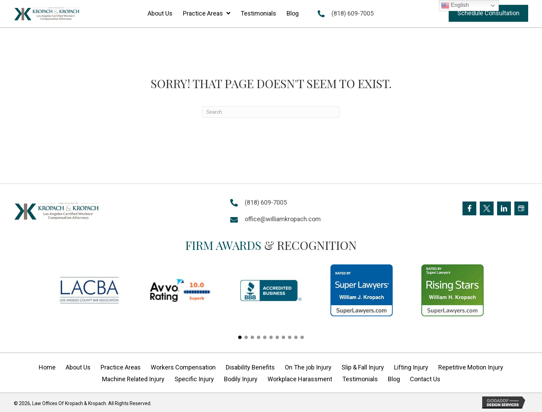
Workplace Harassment (300, 379)
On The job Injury (308, 367)
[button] (488, 13)
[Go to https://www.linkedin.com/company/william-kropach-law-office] (504, 208)
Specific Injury (194, 379)
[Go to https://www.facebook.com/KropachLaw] (469, 208)
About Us (78, 367)
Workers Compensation (183, 367)
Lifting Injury (411, 367)
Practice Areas (121, 367)
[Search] (271, 112)
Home (47, 367)
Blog (394, 379)
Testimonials (360, 379)
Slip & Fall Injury (363, 367)
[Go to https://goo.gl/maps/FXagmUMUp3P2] (521, 208)
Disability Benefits (250, 367)
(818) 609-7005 (352, 13)
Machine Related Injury (133, 379)
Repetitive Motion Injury (470, 367)
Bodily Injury (241, 379)
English (455, 5)
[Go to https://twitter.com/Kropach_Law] (487, 208)
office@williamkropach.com (283, 219)
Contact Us (425, 379)
